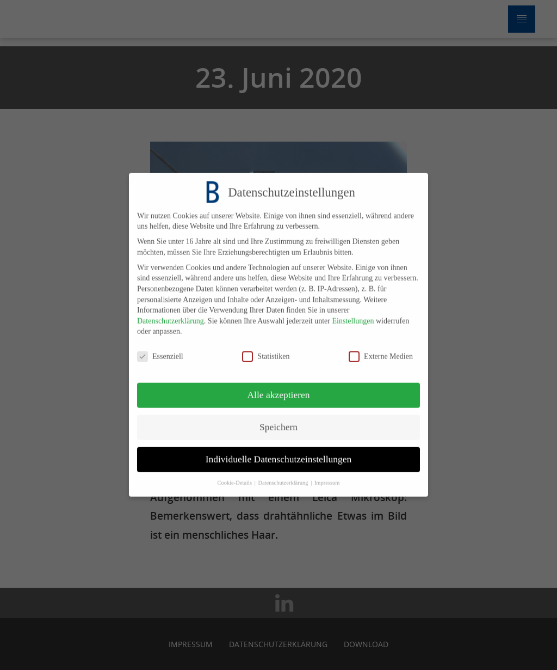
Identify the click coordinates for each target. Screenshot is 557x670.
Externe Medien (381, 350)
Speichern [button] (278, 420)
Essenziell (160, 350)
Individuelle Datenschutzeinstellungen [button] (279, 452)
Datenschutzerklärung (170, 314)
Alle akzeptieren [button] (278, 388)
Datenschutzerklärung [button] (284, 476)
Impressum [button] (327, 476)
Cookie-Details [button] (235, 476)
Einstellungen (353, 314)
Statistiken (265, 350)
